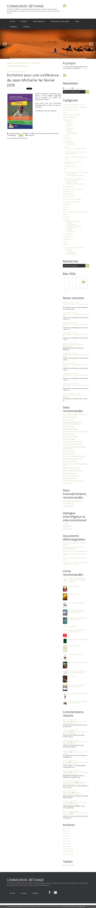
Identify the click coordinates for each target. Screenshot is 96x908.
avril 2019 (66, 838)
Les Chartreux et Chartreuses (72, 442)
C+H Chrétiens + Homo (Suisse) (73, 481)
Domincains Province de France (73, 459)
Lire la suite (85, 68)
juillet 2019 (66, 831)
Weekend (66, 244)
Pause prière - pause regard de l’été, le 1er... (75, 366)
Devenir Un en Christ (70, 417)
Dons (64, 112)
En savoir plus (81, 906)
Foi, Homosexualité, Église (75, 175)
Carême (69, 123)
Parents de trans (68, 503)
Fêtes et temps (68, 120)
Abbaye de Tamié (68, 426)
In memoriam (67, 138)
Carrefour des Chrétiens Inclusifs (74, 105)
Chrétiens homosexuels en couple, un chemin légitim (76, 173)
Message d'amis (68, 186)
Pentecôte (70, 132)
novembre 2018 (68, 851)
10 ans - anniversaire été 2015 (76, 149)
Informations (67, 141)
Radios (65, 214)
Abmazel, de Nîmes (69, 782)
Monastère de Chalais (70, 429)
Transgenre (13, 27)
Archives (23, 893)
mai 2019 (66, 836)
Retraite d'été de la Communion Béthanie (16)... (73, 345)
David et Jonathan (69, 451)
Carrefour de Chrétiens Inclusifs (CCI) (75, 414)
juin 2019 (66, 833)
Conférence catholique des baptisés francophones (74, 447)
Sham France (67, 529)
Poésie (65, 209)
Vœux (65, 242)
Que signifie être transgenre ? (72, 501)
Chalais (69, 223)
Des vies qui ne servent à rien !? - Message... (73, 396)
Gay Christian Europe (70, 461)
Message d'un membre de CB (72, 189)
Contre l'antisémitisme (70, 110)
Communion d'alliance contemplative (75, 107)
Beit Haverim (67, 526)
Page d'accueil (35, 63)
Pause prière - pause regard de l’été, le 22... (75, 325)
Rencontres (55, 133)
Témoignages (11, 135)
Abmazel (65, 762)
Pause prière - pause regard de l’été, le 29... (75, 315)
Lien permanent (13, 133)
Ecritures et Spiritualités (71, 476)
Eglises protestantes (69, 117)
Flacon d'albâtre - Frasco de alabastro (75, 431)
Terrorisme (70, 144)
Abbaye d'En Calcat (69, 439)
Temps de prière (68, 236)
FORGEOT (66, 752)
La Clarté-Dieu (67, 483)
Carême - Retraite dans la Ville (72, 444)
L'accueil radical (72, 182)
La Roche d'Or (71, 228)
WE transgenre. (72, 254)
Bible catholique (68, 420)
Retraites (26, 27)
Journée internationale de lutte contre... (73, 793)
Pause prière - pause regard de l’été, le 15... (75, 335)
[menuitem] (12, 21)
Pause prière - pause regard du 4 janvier (18, 63)
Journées (66, 147)
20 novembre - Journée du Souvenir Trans (73, 163)
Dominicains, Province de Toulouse (74, 456)
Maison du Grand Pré (70, 473)
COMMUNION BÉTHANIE (25, 6)
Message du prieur (69, 191)
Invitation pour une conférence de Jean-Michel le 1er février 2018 (33, 80)
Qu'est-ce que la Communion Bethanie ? (76, 212)
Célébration (70, 143)
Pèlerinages (67, 204)
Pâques (69, 130)
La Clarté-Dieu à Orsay (74, 226)
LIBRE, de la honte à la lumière (40, 133)
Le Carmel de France (69, 453)
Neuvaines (70, 125)
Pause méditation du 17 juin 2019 (75, 753)
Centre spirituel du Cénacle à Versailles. (74, 248)
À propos (24, 21)
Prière (77, 21)
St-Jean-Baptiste (72, 133)
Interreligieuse (71, 225)
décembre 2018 (68, 849)
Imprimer (30, 135)
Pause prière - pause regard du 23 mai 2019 (75, 783)
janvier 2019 (67, 846)
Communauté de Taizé (70, 437)
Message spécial (68, 194)
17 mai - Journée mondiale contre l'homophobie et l (75, 152)
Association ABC (68, 506)
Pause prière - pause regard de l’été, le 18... (75, 386)
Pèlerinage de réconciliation (72, 202)
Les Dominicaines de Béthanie (73, 470)
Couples (69, 251)
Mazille (69, 230)
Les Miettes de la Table (70, 166)
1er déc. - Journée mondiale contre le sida (76, 157)
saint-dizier (66, 722)
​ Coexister (66, 524)
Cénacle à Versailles (73, 221)
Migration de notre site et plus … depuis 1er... (76, 305)
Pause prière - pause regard (60, 21)
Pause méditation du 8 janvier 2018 (18, 66)
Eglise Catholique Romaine (71, 115)
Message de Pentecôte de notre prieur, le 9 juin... (75, 763)
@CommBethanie (68, 865)
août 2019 (66, 828)
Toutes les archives (68, 854)
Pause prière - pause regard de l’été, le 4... (75, 742)
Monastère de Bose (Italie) (71, 468)
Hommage (66, 136)
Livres (65, 169)
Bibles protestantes (69, 478)
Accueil (12, 21)
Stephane (66, 772)
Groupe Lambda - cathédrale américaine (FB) (76, 464)
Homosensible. (71, 252)
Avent (68, 121)
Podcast (65, 207)
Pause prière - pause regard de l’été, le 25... (75, 376)
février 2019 (67, 844)
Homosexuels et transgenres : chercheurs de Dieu (74, 179)
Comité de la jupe (68, 434)
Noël (68, 126)
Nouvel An (70, 128)
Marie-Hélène (67, 792)
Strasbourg (70, 231)
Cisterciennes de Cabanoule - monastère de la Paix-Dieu (72, 423)
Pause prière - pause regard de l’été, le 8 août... (75, 355)
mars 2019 (66, 841)
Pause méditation (39, 21)
